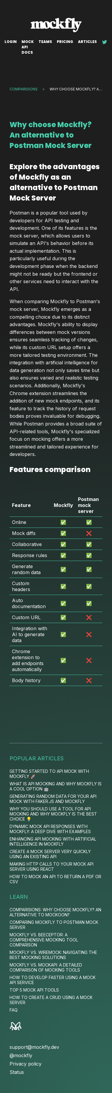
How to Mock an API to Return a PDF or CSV (55, 879)
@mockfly (21, 1055)
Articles (87, 41)
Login (10, 41)
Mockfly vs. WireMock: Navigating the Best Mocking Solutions (53, 955)
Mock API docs (28, 47)
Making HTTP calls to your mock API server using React (51, 866)
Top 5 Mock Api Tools (34, 989)
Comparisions (24, 89)
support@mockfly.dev (34, 1047)
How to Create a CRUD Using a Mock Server (51, 1000)
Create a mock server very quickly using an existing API (50, 854)
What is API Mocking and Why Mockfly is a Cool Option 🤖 (56, 786)
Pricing (65, 41)
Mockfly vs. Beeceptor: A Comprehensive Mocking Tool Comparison (44, 939)
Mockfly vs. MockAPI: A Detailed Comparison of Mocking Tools (46, 967)
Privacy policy (26, 1064)
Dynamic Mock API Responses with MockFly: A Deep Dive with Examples (50, 829)
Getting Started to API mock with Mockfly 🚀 (49, 774)
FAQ (14, 1009)
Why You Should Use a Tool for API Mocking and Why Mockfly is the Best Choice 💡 (53, 813)
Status (17, 1072)
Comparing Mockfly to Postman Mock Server (54, 925)
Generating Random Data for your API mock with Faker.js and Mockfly (53, 799)
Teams (45, 41)
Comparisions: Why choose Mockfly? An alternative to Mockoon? (55, 912)
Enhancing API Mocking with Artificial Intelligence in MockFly (53, 841)
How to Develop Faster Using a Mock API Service (53, 980)
